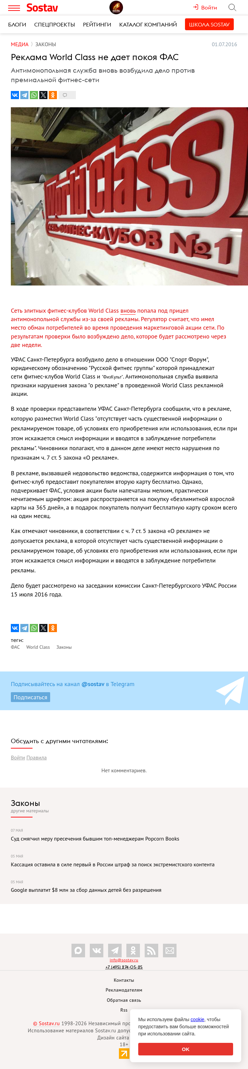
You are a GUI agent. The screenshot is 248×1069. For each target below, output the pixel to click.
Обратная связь (124, 1000)
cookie (197, 1019)
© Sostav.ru (46, 1023)
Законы (25, 802)
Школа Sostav (209, 24)
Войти (18, 757)
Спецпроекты (54, 24)
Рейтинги (97, 24)
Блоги (17, 24)
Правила (36, 757)
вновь (128, 310)
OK (186, 1049)
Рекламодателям (124, 990)
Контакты (124, 980)
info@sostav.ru (124, 959)
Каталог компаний (148, 24)
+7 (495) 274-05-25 (124, 967)
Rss (123, 1010)
